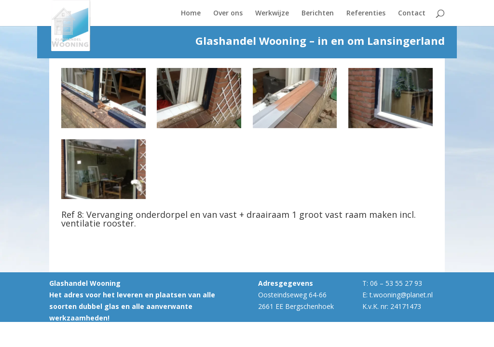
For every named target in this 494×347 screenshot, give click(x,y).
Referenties (365, 13)
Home (191, 13)
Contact (411, 13)
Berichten (318, 13)
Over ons (228, 13)
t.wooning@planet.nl (401, 294)
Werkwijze (272, 13)
